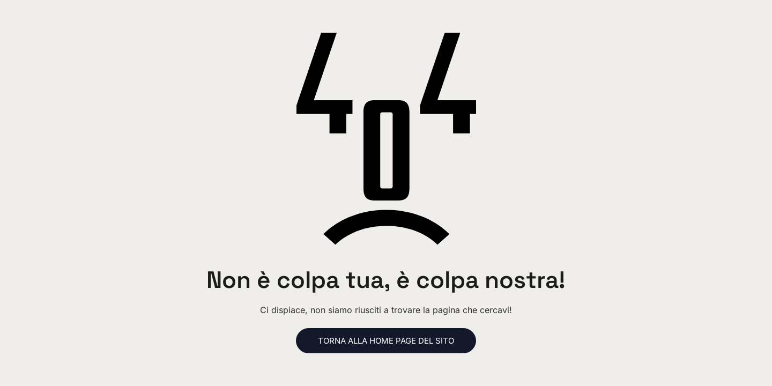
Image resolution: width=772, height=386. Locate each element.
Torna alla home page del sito (386, 341)
